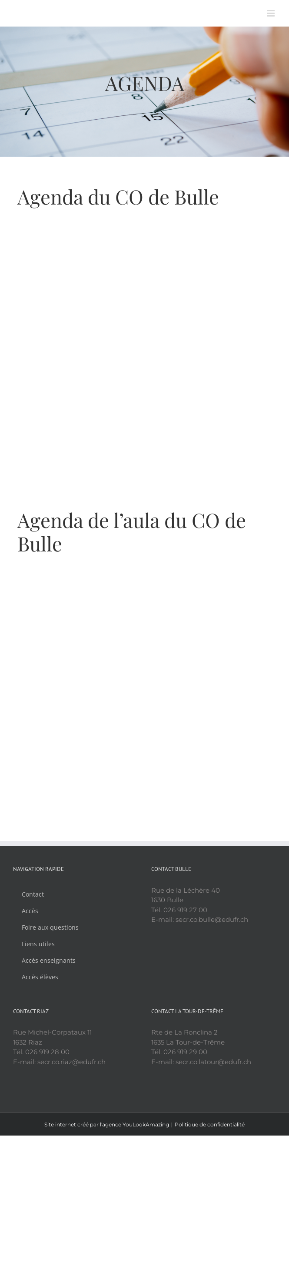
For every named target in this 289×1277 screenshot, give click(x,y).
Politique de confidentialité (210, 1124)
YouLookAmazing (146, 1124)
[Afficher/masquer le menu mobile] (271, 13)
